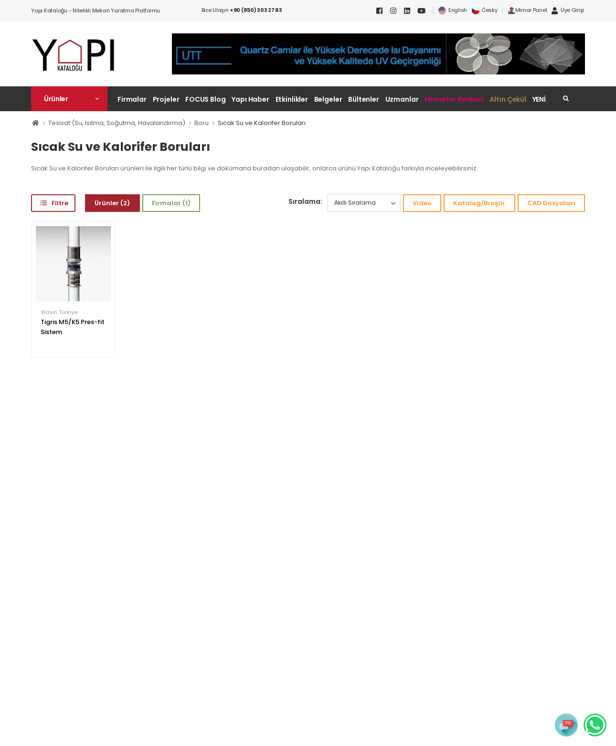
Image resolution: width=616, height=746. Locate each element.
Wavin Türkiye (59, 312)
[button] (69, 98)
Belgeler (328, 99)
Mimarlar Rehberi (454, 99)
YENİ (539, 99)
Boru (201, 122)
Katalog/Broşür (479, 203)
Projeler (166, 99)
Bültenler (363, 99)
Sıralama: (305, 201)
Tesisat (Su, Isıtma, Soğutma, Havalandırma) (116, 122)
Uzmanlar (402, 99)
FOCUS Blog (205, 99)
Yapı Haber (250, 99)
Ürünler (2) (112, 203)
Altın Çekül (507, 99)
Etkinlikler (292, 99)
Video (422, 203)
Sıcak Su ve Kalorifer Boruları (262, 122)
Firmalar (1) (171, 203)
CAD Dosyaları (551, 203)
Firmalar (132, 99)
